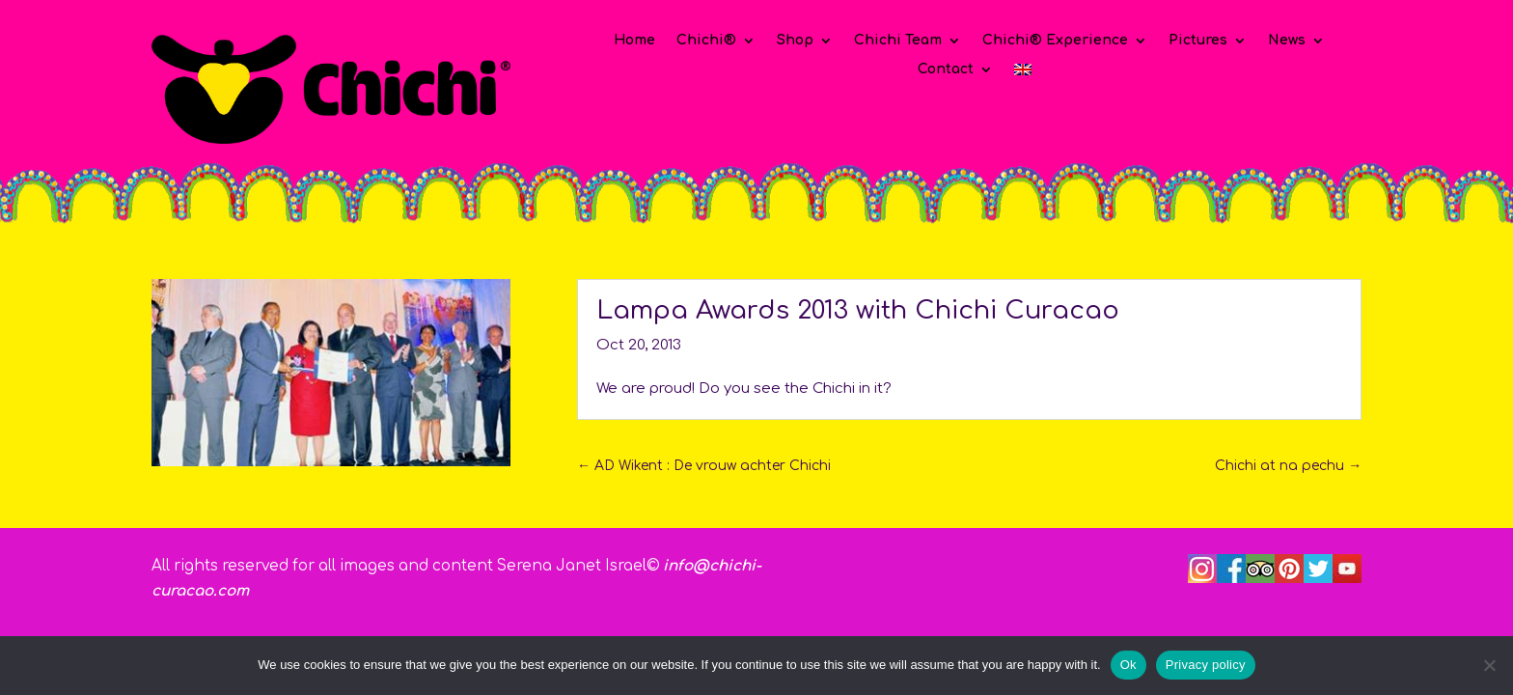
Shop (795, 40)
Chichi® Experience (1055, 40)
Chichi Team (898, 40)
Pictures (1198, 40)
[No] (1489, 665)
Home (634, 40)
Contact (946, 69)
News (1287, 40)
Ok (1128, 664)
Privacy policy (1206, 664)
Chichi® (706, 40)
